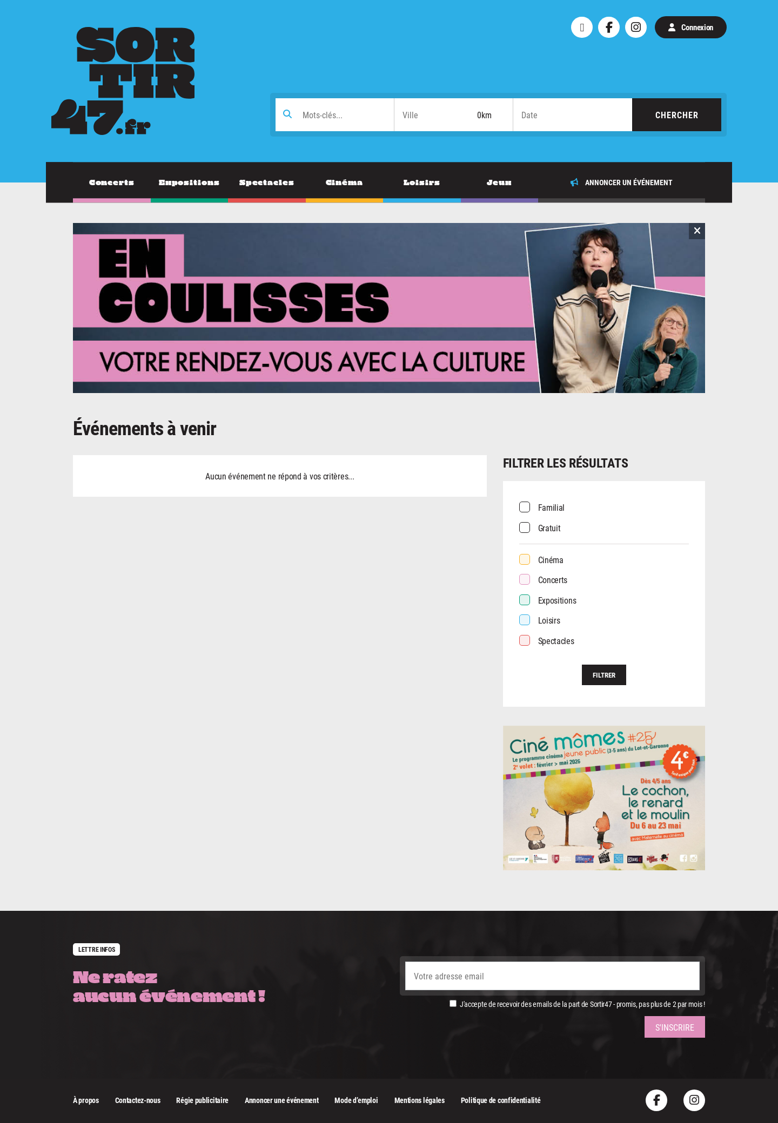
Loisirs (549, 620)
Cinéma (551, 559)
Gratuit (549, 527)
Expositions (557, 600)
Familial (551, 507)
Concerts (553, 579)
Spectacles (556, 640)
